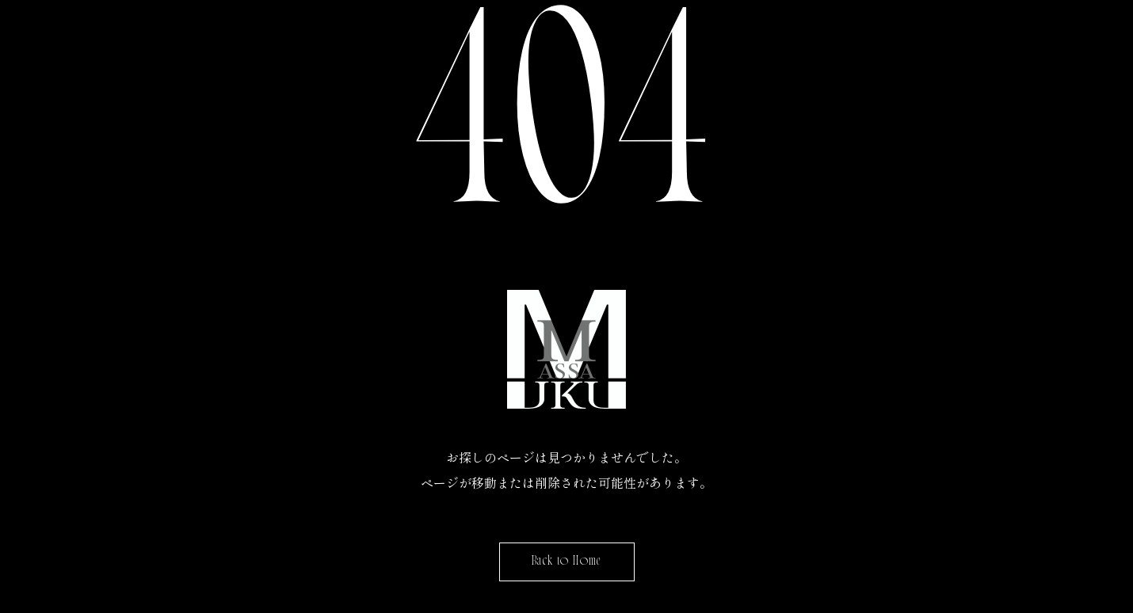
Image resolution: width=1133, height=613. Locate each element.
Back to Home (567, 562)
